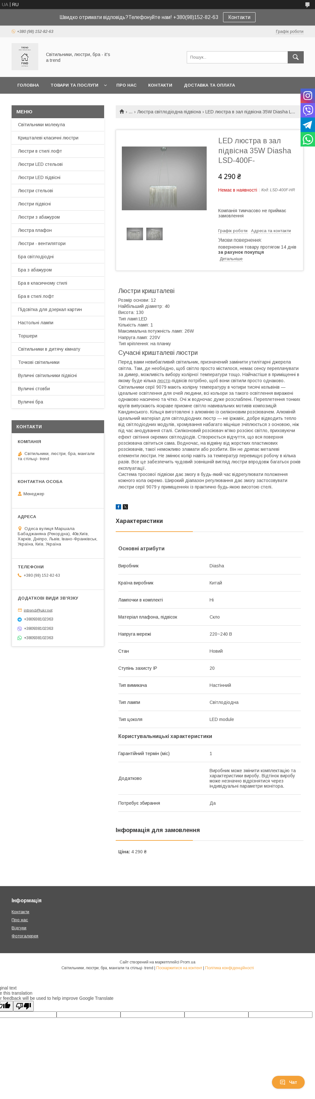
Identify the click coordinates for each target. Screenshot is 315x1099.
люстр (163, 380)
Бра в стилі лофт (36, 296)
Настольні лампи (35, 322)
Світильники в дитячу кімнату (49, 349)
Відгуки (19, 927)
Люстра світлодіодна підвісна (169, 111)
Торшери (27, 335)
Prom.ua (187, 962)
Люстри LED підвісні (39, 177)
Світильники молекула (41, 124)
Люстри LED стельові (40, 164)
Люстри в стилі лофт (40, 151)
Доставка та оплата (209, 85)
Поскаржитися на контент (179, 968)
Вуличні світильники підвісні (47, 375)
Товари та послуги (74, 85)
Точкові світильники (38, 362)
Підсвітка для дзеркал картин (50, 309)
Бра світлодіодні (36, 256)
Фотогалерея (25, 935)
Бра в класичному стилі (42, 283)
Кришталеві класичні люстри (48, 137)
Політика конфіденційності (229, 968)
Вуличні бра (30, 401)
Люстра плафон (35, 230)
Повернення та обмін (44, 101)
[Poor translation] (23, 1006)
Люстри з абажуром (39, 217)
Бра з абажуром (35, 269)
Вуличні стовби (34, 388)
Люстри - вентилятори (42, 243)
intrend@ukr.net (38, 610)
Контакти (239, 17)
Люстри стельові (35, 190)
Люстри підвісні (34, 203)
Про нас (126, 85)
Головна (28, 85)
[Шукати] (296, 57)
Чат (288, 1082)
